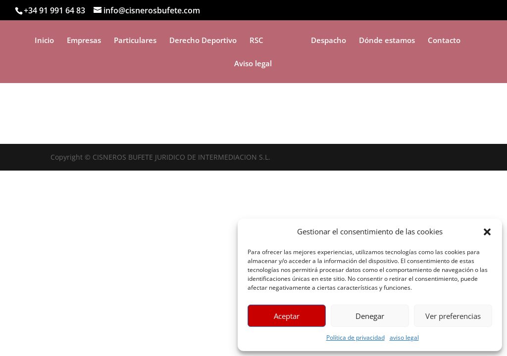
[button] (487, 232)
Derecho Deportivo (203, 41)
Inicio (44, 41)
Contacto (444, 41)
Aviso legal (253, 64)
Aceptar (287, 316)
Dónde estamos (387, 41)
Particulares (135, 41)
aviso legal (404, 337)
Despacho (328, 41)
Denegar (369, 316)
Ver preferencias (453, 316)
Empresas (84, 41)
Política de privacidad (355, 337)
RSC (256, 41)
